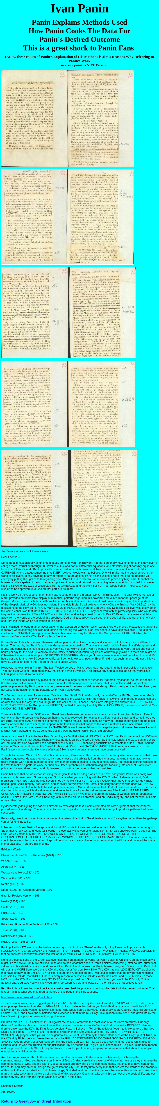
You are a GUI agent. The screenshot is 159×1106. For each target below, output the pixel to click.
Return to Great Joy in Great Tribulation (36, 1101)
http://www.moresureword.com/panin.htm (26, 997)
